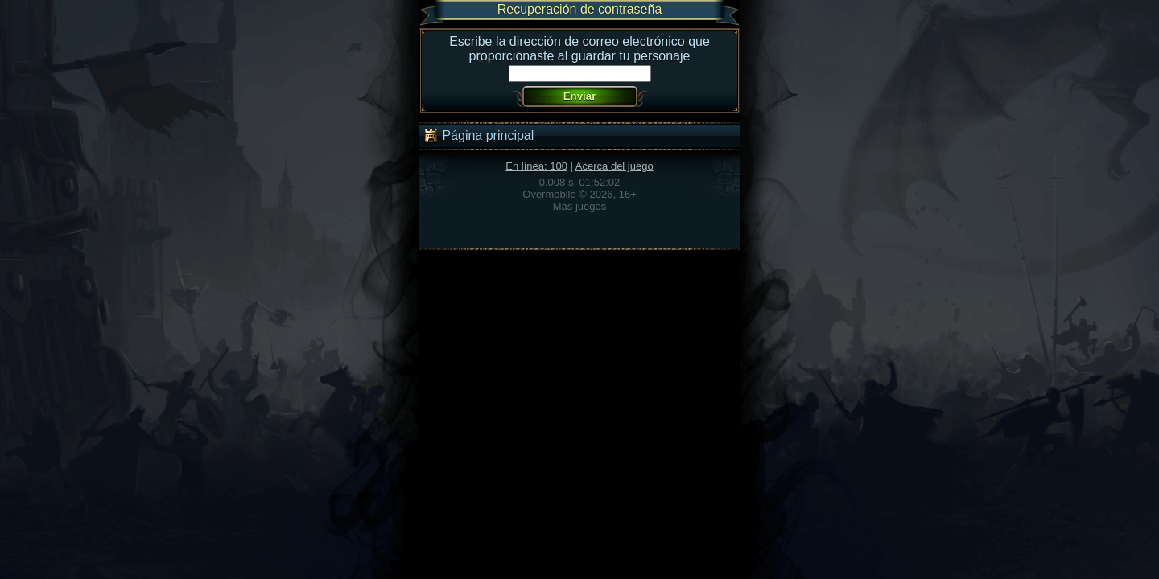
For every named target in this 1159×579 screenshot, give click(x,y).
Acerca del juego (614, 166)
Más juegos (579, 206)
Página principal (478, 136)
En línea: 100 (536, 166)
